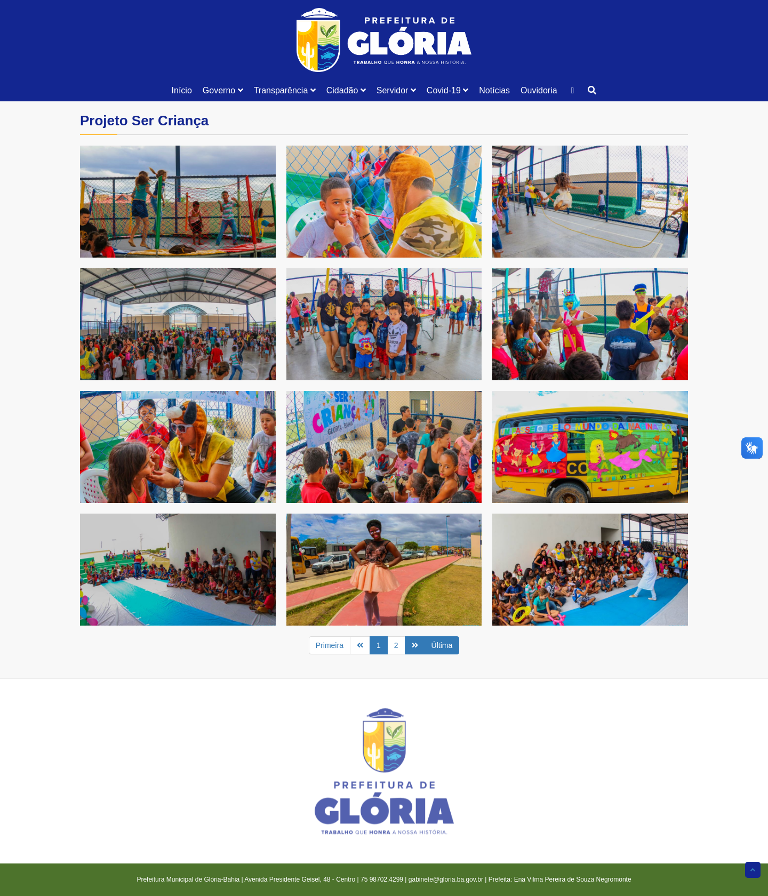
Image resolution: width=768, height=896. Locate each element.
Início (182, 90)
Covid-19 (447, 90)
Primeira (329, 645)
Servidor (396, 90)
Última (442, 645)
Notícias (494, 90)
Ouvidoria (539, 90)
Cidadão (346, 90)
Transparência (285, 90)
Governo (223, 90)
